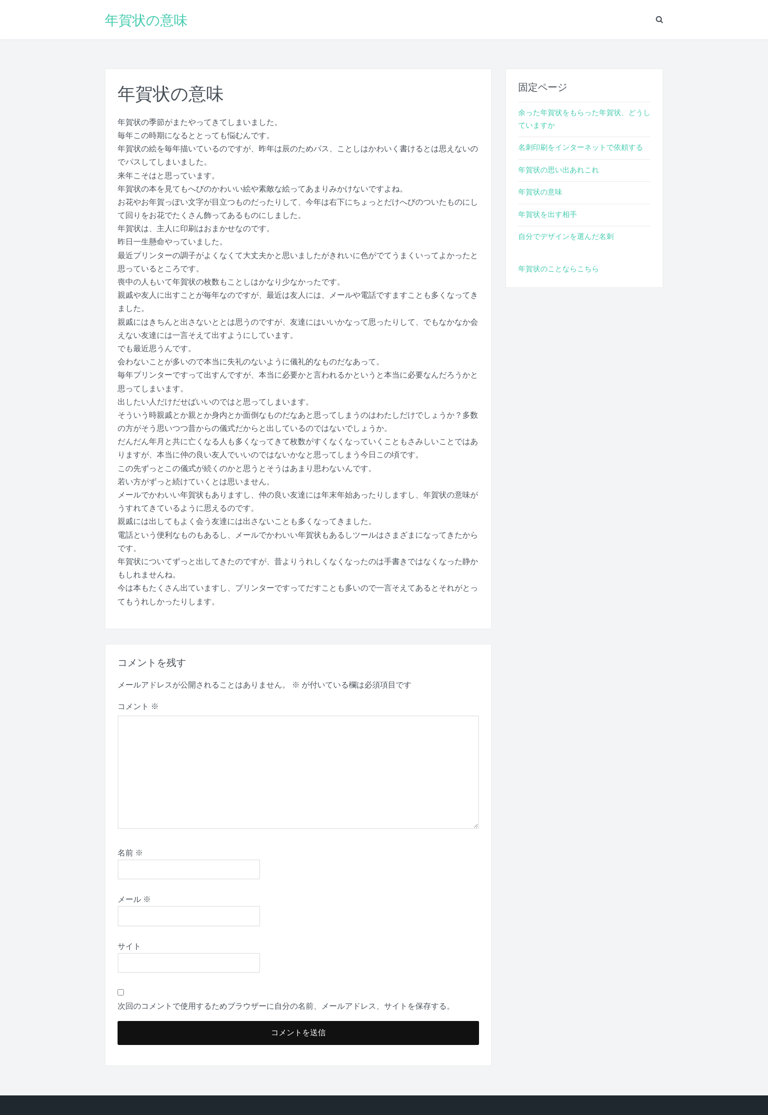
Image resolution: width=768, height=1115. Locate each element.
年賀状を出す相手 (547, 214)
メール (134, 899)
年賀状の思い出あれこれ (558, 170)
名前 (130, 852)
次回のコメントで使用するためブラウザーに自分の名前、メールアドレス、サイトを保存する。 (286, 1006)
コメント (138, 706)
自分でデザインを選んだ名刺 (566, 236)
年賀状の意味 (146, 20)
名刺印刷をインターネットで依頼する (580, 147)
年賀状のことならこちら (558, 268)
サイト (129, 946)
